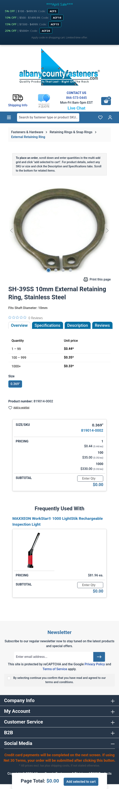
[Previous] (11, 230)
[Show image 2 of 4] (55, 270)
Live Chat (76, 108)
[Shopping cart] (106, 101)
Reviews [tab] (102, 325)
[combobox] (48, 117)
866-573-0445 (76, 98)
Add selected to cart (80, 782)
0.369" (15, 384)
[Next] (107, 230)
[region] (59, 230)
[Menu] (9, 117)
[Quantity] (90, 479)
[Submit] (99, 657)
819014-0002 (92, 430)
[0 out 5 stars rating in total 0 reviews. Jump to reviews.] (25, 318)
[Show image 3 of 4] (63, 270)
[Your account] (110, 117)
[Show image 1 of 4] (48, 270)
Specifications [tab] (47, 325)
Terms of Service (55, 669)
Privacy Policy (95, 664)
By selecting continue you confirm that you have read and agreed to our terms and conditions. (59, 680)
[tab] (78, 325)
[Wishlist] (100, 117)
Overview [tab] (19, 325)
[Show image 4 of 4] (70, 270)
